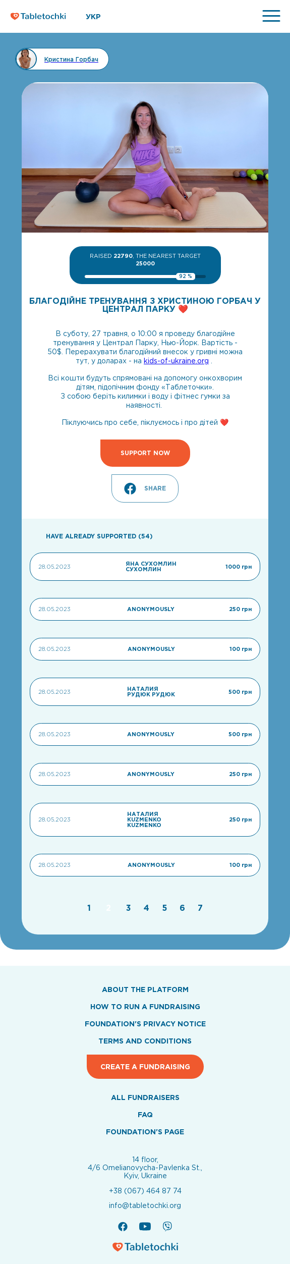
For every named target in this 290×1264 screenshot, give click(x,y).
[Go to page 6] (184, 907)
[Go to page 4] (148, 907)
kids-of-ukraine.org (176, 361)
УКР (93, 16)
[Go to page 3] (130, 907)
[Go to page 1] (90, 907)
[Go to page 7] (200, 907)
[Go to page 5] (166, 907)
